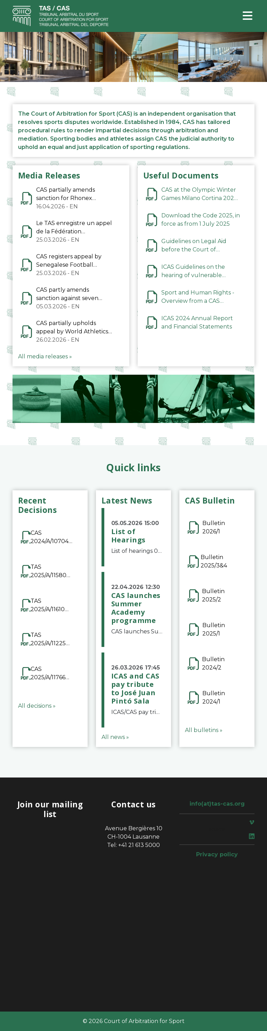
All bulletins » (203, 730)
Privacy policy (217, 854)
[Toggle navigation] (247, 16)
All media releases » (45, 356)
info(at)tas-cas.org (217, 803)
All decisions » (37, 705)
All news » (115, 737)
